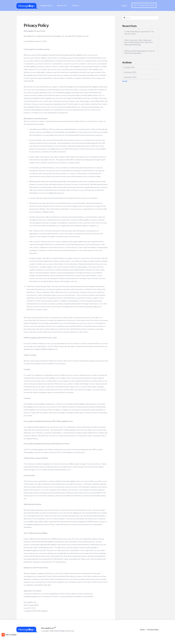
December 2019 (130, 72)
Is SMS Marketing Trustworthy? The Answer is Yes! (139, 32)
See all (124, 81)
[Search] (140, 18)
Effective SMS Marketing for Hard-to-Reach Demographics (140, 52)
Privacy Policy (153, 630)
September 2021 (130, 77)
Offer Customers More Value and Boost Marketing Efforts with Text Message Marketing (138, 42)
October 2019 (129, 67)
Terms (142, 630)
